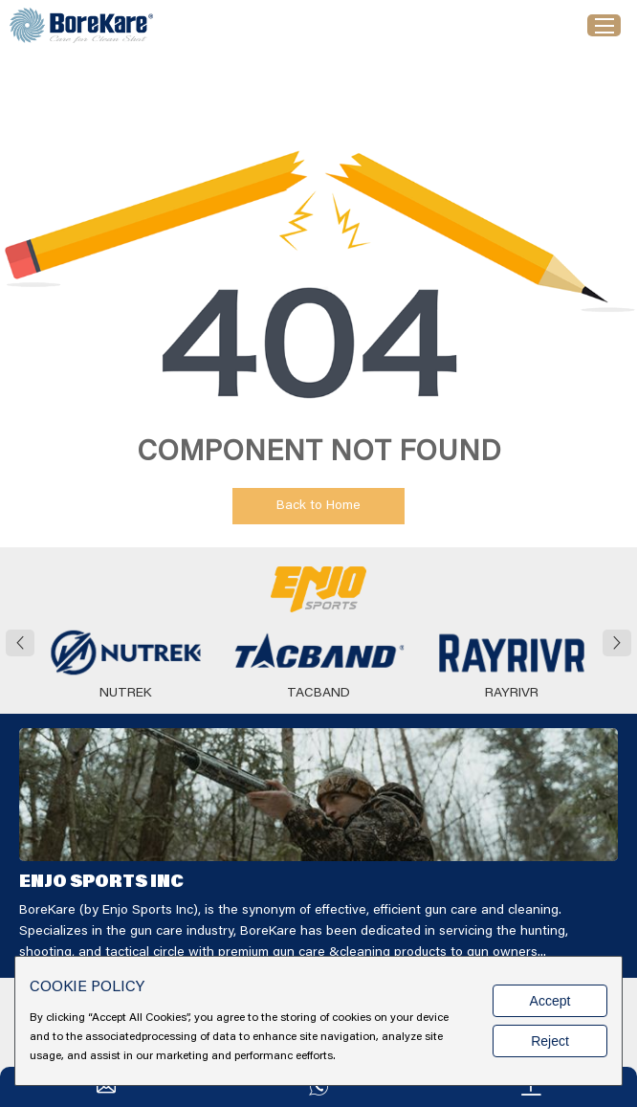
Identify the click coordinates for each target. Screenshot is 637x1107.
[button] (20, 643)
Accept (550, 1000)
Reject (550, 1041)
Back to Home (318, 506)
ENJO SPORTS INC (101, 883)
